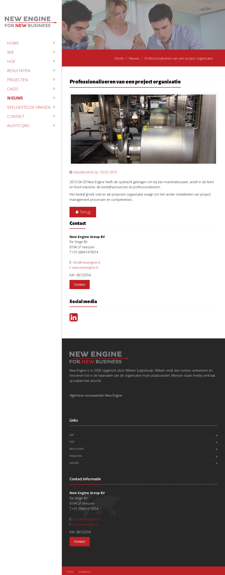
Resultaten (18, 70)
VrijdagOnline (84, 571)
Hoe (11, 61)
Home (13, 43)
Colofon (70, 571)
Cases (12, 88)
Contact (16, 116)
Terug (82, 212)
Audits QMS (18, 125)
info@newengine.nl (86, 262)
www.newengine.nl (85, 267)
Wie (10, 52)
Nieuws (15, 98)
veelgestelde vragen (28, 107)
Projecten (17, 79)
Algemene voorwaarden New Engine (95, 395)
